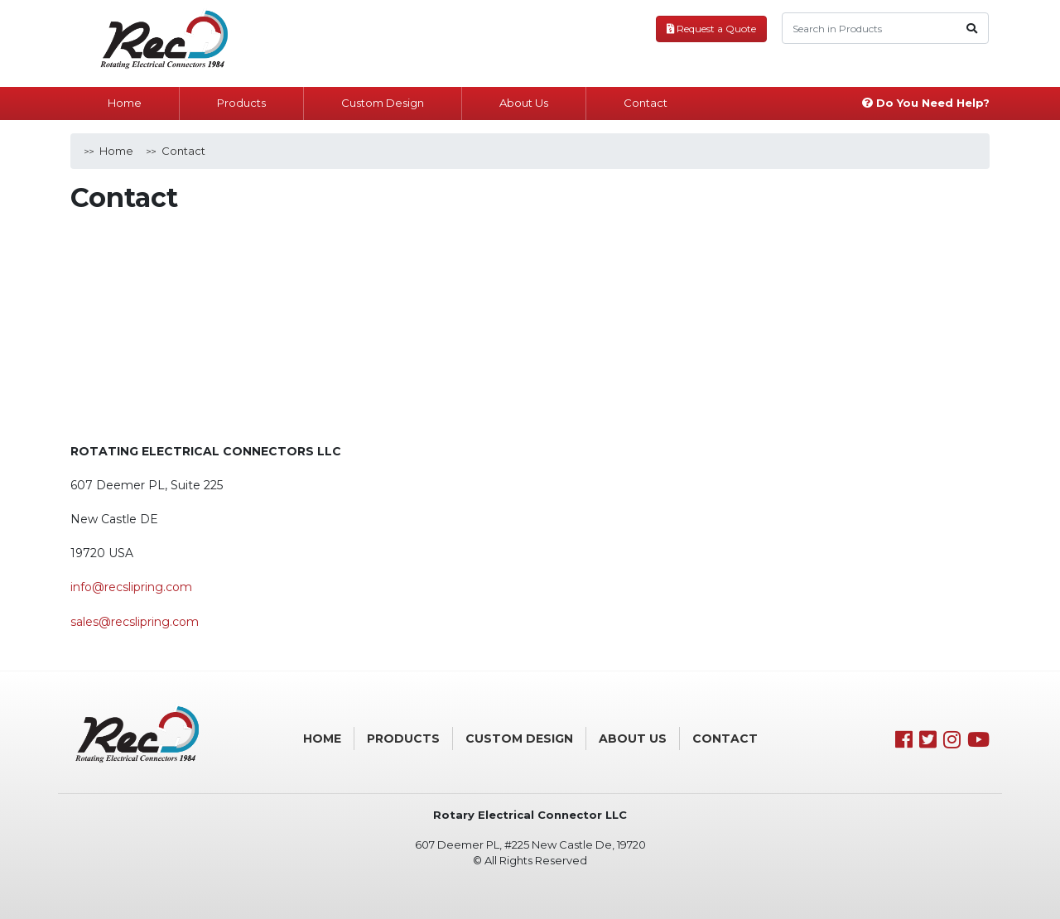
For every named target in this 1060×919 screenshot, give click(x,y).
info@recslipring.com (131, 587)
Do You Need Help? (926, 102)
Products (241, 102)
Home (125, 102)
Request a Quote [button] (711, 28)
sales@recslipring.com (134, 621)
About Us (523, 102)
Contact (645, 102)
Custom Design (382, 102)
